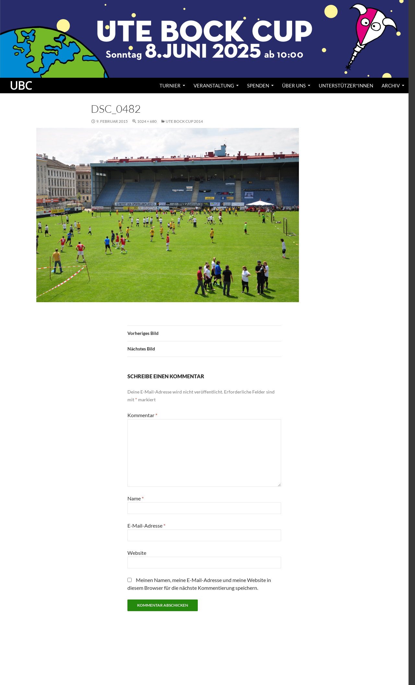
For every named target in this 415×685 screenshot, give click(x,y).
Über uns (294, 85)
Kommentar (142, 415)
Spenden (258, 85)
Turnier (170, 85)
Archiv (391, 85)
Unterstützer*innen (346, 85)
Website (136, 553)
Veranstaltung (214, 85)
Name (135, 498)
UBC (21, 85)
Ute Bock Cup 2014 (184, 121)
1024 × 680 (147, 121)
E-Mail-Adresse (146, 525)
